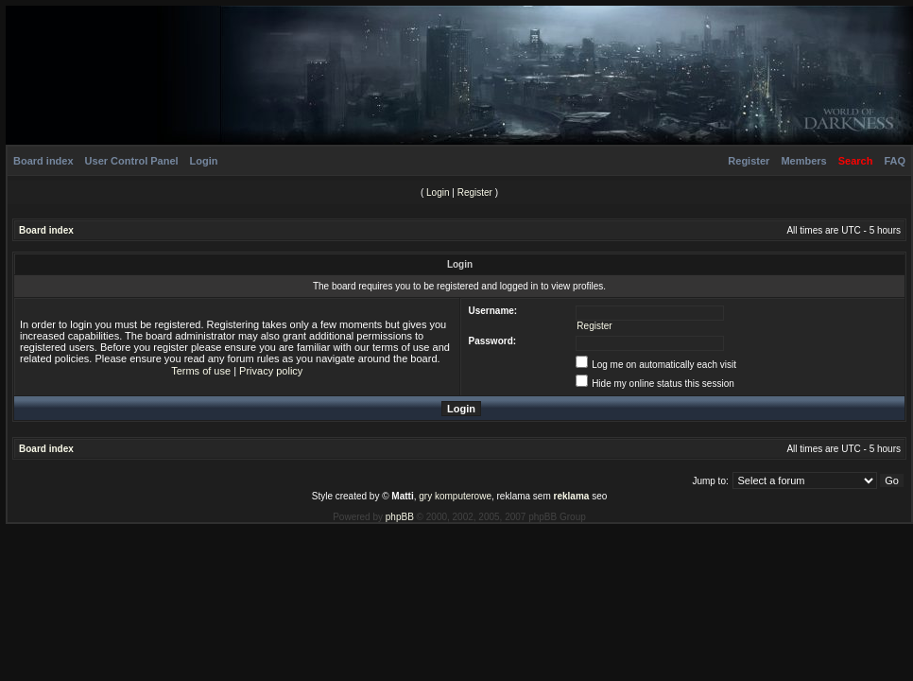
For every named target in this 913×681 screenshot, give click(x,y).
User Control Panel (132, 160)
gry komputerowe (455, 496)
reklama (572, 496)
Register (748, 160)
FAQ (894, 160)
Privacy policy (270, 370)
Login (204, 160)
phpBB (400, 517)
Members (803, 160)
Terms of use (201, 370)
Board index (43, 160)
